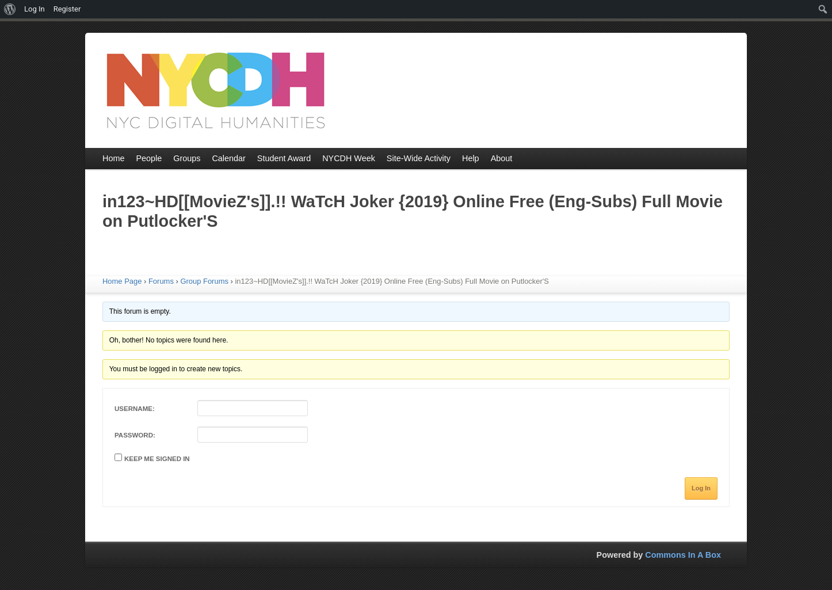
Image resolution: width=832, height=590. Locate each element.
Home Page (122, 281)
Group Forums (204, 281)
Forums (161, 281)
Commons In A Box (683, 554)
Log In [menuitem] (34, 9)
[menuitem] (10, 9)
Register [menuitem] (67, 9)
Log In (701, 488)
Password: (135, 435)
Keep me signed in (157, 458)
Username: (135, 408)
